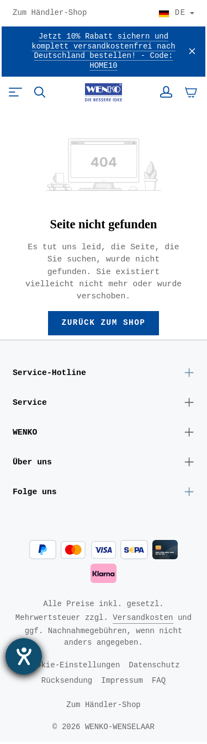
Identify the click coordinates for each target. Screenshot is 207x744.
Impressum (122, 682)
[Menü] (15, 92)
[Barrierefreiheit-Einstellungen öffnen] (24, 656)
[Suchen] (40, 92)
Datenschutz (154, 667)
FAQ (159, 682)
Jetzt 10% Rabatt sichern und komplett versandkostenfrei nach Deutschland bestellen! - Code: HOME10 (103, 51)
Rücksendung (66, 682)
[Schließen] (192, 52)
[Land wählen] (176, 13)
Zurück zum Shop (103, 323)
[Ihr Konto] (166, 92)
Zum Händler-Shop (50, 13)
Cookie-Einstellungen (73, 667)
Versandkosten (143, 619)
